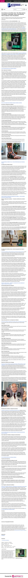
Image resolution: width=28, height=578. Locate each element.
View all (26, 1)
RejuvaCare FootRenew (5, 540)
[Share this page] (26, 9)
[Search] (17, 9)
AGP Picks (2, 1)
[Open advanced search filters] (24, 9)
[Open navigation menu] (3, 9)
